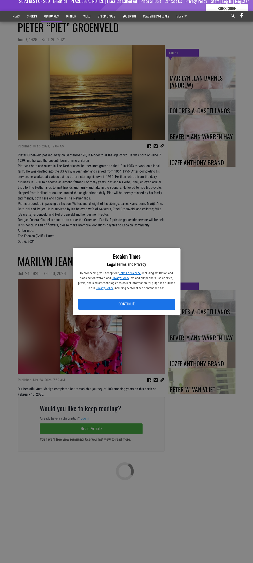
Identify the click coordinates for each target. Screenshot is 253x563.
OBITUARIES (51, 16)
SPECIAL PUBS (106, 16)
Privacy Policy (120, 278)
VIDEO (86, 16)
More (182, 16)
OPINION (71, 16)
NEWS (16, 16)
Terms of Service (130, 273)
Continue (126, 304)
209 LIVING (129, 16)
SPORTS (32, 16)
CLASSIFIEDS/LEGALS (156, 16)
